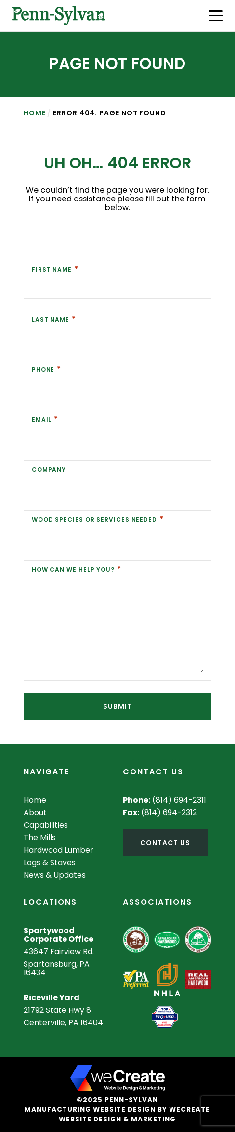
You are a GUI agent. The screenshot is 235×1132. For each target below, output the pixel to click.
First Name (52, 269)
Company (49, 469)
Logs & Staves (50, 862)
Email (42, 419)
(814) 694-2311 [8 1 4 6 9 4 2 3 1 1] (179, 800)
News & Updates (55, 875)
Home (35, 113)
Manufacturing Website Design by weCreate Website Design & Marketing (117, 1114)
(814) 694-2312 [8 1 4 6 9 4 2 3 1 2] (169, 812)
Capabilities (46, 825)
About (35, 812)
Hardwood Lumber (58, 850)
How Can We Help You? (73, 569)
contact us (165, 842)
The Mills (40, 837)
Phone (43, 369)
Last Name (50, 319)
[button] (216, 15)
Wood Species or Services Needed (94, 519)
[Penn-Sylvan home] (58, 15)
